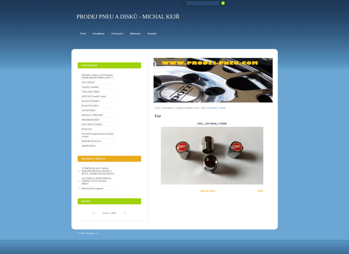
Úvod (157, 108)
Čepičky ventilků (184, 108)
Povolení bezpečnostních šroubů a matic (97, 135)
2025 (113, 213)
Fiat (197, 108)
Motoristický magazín (92, 188)
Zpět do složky (207, 190)
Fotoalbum (167, 108)
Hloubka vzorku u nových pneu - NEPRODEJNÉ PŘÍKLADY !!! (98, 76)
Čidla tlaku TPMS (90, 91)
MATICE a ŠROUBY (92, 115)
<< (93, 213)
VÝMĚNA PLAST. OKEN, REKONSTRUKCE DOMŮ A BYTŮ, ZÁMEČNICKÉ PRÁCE (98, 171)
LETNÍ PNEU (89, 110)
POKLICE (87, 129)
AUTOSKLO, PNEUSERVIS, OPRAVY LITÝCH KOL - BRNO (96, 181)
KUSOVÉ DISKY (91, 101)
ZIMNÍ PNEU (89, 145)
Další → (262, 190)
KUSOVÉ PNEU (90, 105)
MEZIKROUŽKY (91, 119)
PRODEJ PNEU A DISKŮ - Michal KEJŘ (128, 16)
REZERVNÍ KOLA (91, 141)
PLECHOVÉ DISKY (92, 124)
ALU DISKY (88, 82)
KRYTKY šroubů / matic (94, 96)
